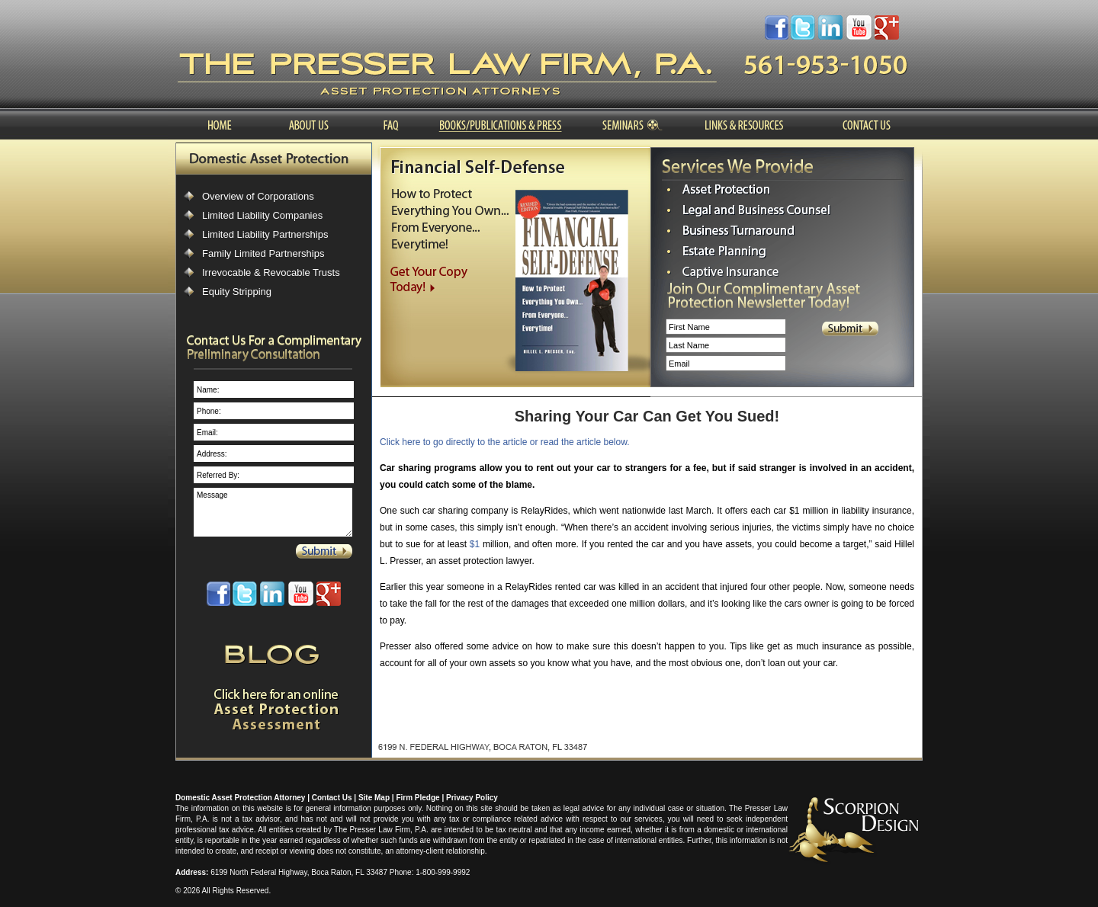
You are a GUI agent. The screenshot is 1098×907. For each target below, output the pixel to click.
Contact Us (332, 797)
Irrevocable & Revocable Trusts (271, 272)
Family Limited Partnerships (263, 253)
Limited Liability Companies (262, 215)
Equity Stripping (236, 291)
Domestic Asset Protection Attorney (240, 797)
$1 (475, 544)
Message (273, 512)
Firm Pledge (417, 797)
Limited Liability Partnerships (265, 234)
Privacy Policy (472, 797)
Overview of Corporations (258, 196)
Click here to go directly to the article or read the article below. (505, 442)
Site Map (374, 797)
